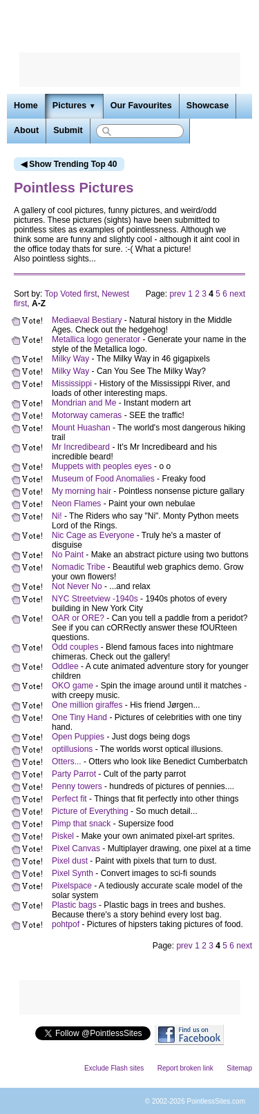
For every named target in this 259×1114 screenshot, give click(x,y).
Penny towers (77, 786)
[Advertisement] (129, 69)
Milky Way (70, 359)
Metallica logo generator (96, 339)
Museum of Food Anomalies (103, 479)
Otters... (66, 761)
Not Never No (77, 586)
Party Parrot (74, 774)
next (237, 294)
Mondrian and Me (84, 403)
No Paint (68, 554)
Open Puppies (78, 737)
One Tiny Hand (79, 717)
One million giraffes (87, 705)
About (26, 130)
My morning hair (81, 491)
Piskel (63, 836)
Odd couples (75, 647)
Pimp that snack (81, 823)
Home (26, 105)
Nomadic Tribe (78, 567)
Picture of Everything (90, 811)
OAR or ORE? (78, 618)
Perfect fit (69, 799)
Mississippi (72, 383)
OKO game (72, 685)
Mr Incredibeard (81, 447)
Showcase (207, 105)
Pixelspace (72, 886)
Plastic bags (74, 905)
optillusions (72, 749)
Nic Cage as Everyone (93, 535)
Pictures (74, 105)
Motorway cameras (87, 415)
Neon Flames (76, 503)
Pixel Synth (72, 873)
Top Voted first (70, 294)
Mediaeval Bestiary (87, 320)
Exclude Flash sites (114, 1068)
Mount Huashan (81, 427)
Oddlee (65, 666)
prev (177, 294)
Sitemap (239, 1068)
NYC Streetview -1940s (95, 599)
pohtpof (65, 924)
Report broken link (185, 1068)
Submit (67, 130)
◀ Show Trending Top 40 (69, 164)
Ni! (57, 516)
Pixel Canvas (76, 848)
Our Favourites (141, 105)
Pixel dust (70, 861)
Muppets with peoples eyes (102, 466)
